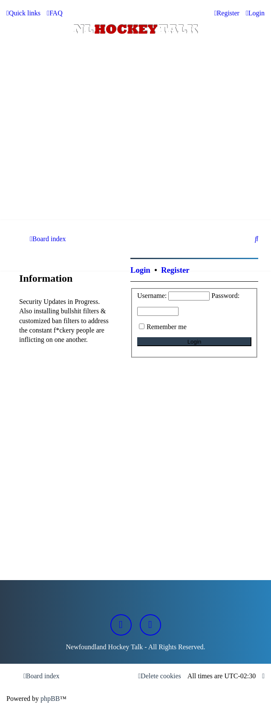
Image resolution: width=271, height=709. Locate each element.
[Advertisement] (135, 156)
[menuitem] (55, 13)
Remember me (167, 326)
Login (140, 270)
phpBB (50, 698)
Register (175, 270)
